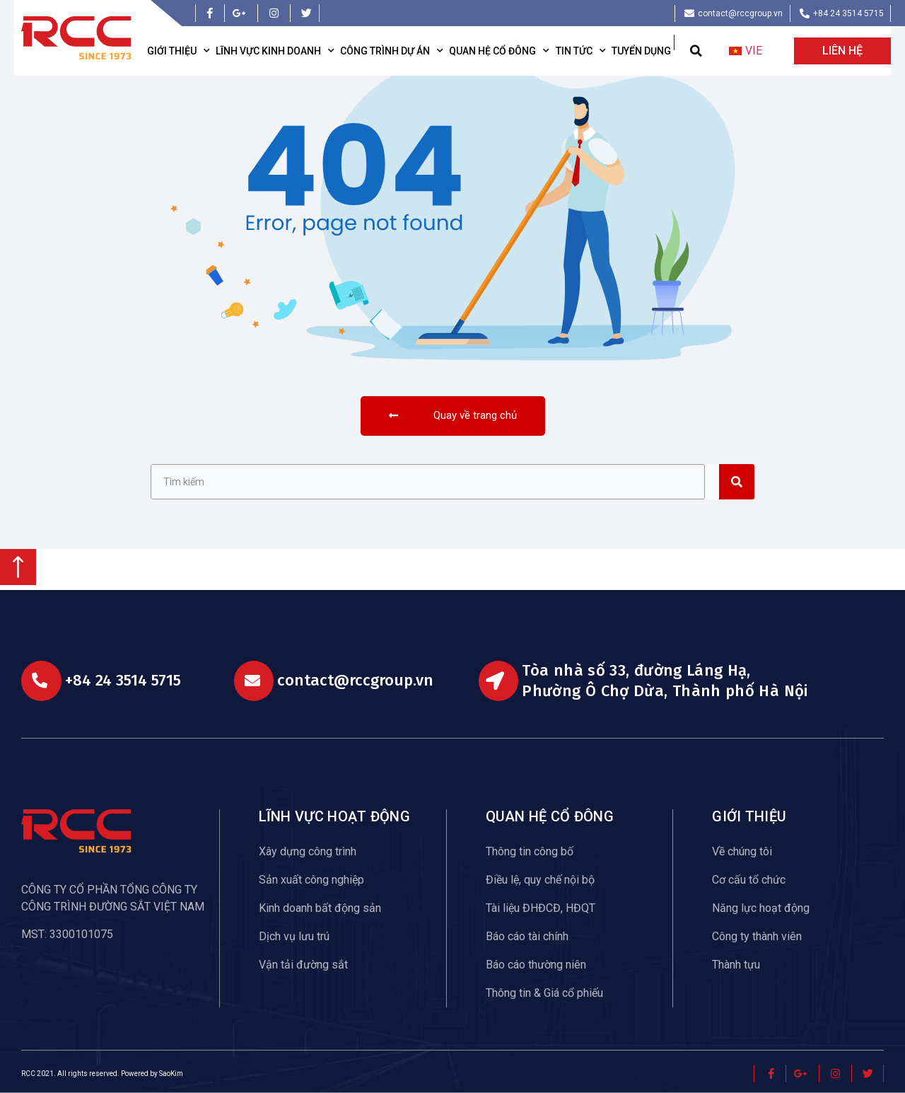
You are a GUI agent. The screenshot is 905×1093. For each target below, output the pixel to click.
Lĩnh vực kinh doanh (275, 51)
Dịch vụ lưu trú (294, 936)
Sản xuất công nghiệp (311, 879)
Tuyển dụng (641, 51)
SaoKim (171, 1073)
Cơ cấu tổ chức (749, 879)
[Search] (736, 481)
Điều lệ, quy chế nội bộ (540, 879)
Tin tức (581, 51)
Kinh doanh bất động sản (320, 908)
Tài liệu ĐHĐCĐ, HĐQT (540, 908)
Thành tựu (736, 964)
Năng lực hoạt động (761, 908)
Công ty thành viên (757, 936)
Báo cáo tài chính (527, 936)
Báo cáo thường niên (536, 964)
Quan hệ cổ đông (499, 51)
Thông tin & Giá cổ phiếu (544, 993)
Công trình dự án (391, 51)
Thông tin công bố (529, 851)
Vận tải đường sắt (303, 964)
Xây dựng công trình (307, 851)
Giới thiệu (178, 51)
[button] (696, 51)
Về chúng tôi (742, 851)
